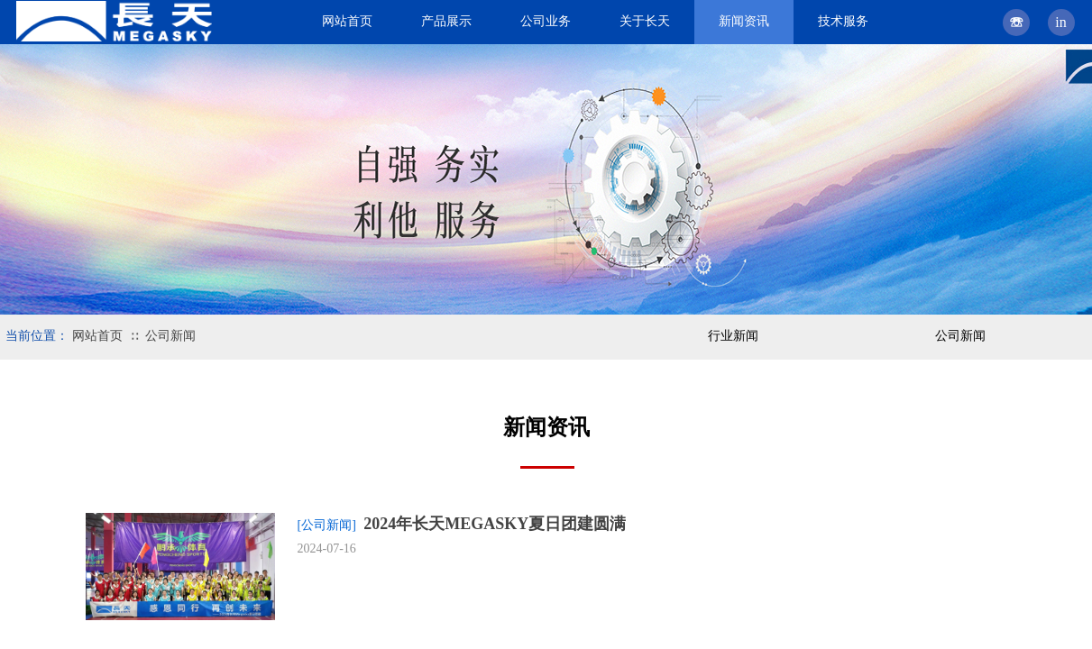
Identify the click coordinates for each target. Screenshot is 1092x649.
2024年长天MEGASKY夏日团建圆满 (494, 524)
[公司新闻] (327, 525)
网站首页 (97, 336)
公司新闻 (170, 336)
